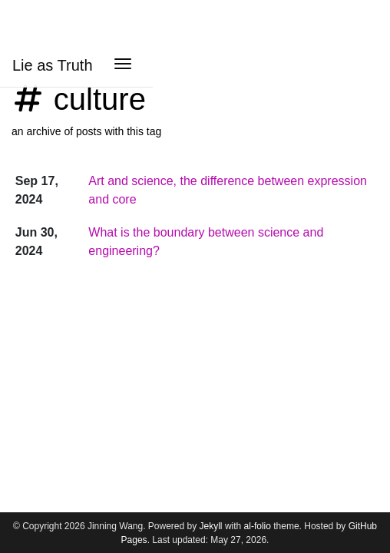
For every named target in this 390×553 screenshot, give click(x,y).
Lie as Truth (52, 65)
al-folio (257, 526)
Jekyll (211, 526)
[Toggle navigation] (122, 65)
